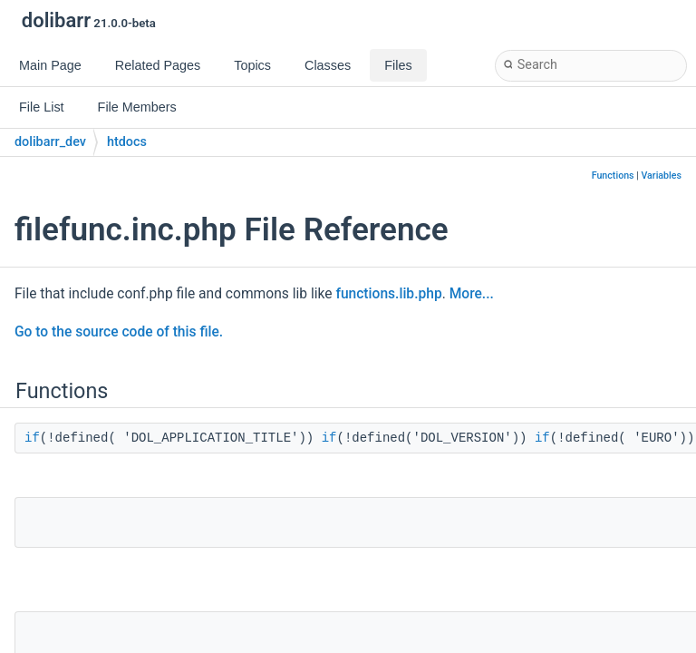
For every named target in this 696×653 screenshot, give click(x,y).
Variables (661, 175)
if (32, 438)
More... (472, 294)
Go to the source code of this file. (118, 332)
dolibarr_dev (50, 142)
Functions (613, 175)
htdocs (127, 142)
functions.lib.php (388, 294)
